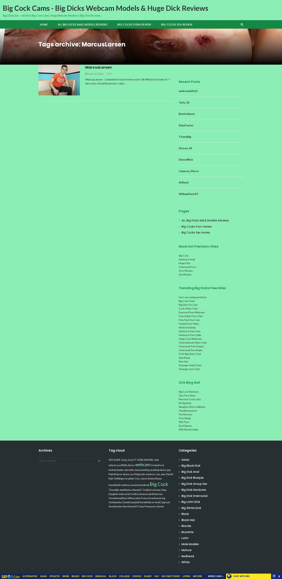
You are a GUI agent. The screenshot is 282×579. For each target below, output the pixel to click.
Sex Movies (185, 274)
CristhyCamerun (138, 494)
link (279, 522)
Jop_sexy (161, 474)
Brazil (146, 485)
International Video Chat (193, 342)
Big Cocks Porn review (134, 24)
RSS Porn (184, 421)
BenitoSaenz (187, 113)
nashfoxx (125, 485)
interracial (124, 494)
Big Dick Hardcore (193, 490)
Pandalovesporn (188, 410)
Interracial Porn (187, 266)
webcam (142, 464)
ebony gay (165, 469)
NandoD (137, 489)
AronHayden (115, 506)
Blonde (186, 526)
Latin (184, 538)
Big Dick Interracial (194, 496)
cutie (156, 459)
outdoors (150, 474)
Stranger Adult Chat (190, 365)
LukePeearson (155, 494)
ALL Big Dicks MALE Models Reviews (82, 24)
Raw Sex (183, 361)
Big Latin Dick (190, 502)
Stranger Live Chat (189, 369)
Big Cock (184, 255)
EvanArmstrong (157, 498)
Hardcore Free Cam (189, 331)
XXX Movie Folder (189, 429)
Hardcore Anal (187, 259)
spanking (154, 469)
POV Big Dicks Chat (190, 353)
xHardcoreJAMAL (118, 465)
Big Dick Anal (190, 472)
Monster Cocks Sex (190, 399)
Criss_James (141, 478)
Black (185, 514)
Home (44, 24)
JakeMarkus (125, 489)
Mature (186, 550)
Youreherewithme (118, 498)
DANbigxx (119, 478)
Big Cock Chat (187, 300)
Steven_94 (185, 148)
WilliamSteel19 (188, 194)
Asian (185, 460)
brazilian (129, 478)
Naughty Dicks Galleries (192, 406)
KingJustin (139, 474)
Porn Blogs (185, 418)
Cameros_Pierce (189, 171)
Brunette (187, 532)
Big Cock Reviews (189, 391)
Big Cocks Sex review (176, 24)
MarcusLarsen (98, 67)
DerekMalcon (147, 502)
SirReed (183, 182)
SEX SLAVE (114, 459)
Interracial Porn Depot (191, 346)
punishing (144, 469)
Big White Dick (191, 508)
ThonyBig (185, 136)
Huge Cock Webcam (190, 338)
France (144, 498)
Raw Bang (184, 357)
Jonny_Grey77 (128, 459)
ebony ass (128, 474)
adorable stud (131, 469)
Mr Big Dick (185, 403)
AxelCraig (160, 502)
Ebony (131, 465)
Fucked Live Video (189, 323)
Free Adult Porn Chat (191, 316)
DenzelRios (186, 159)
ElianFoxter (186, 125)
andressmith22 (188, 91)
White (185, 562)
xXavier (160, 506)
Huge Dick (184, 263)
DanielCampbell (131, 502)
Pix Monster (185, 414)
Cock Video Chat (188, 308)
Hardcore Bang (187, 327)
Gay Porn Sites (187, 395)
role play (156, 489)
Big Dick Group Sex (194, 484)
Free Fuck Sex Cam (189, 319)
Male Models (190, 544)
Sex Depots (185, 425)
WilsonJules (134, 498)
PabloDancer (115, 474)
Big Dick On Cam (188, 304)
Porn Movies (186, 270)
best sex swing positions (193, 297)
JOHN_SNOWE (145, 459)
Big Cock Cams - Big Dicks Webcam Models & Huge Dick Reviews (105, 8)
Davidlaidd (114, 485)
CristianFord (157, 465)
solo (168, 502)
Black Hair (188, 520)
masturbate (137, 485)
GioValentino (115, 502)
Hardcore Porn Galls (190, 334)
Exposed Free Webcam (191, 312)
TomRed (146, 489)
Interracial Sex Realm (190, 350)
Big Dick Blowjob (192, 478)
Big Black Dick (190, 466)
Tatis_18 (184, 102)
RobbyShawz (155, 478)
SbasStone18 (129, 506)
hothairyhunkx (116, 469)
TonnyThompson (146, 506)
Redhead (187, 556)
